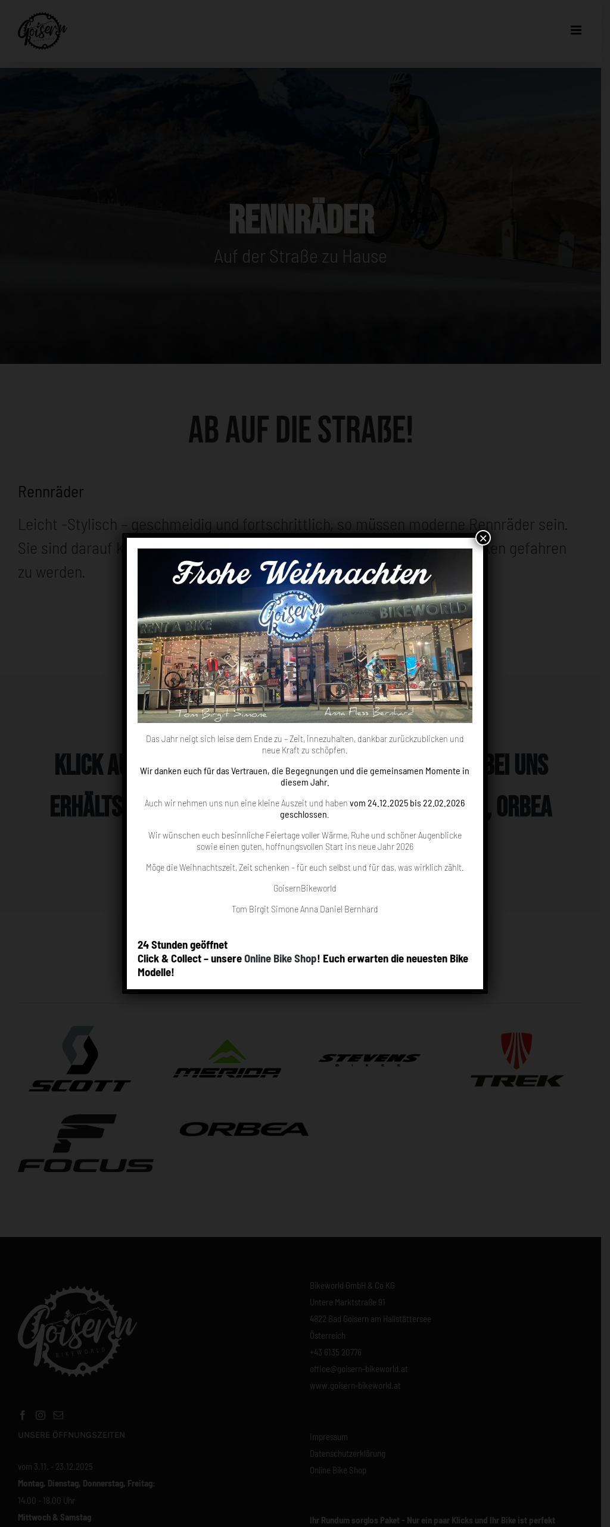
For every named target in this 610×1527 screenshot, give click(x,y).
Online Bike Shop (280, 958)
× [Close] (483, 538)
